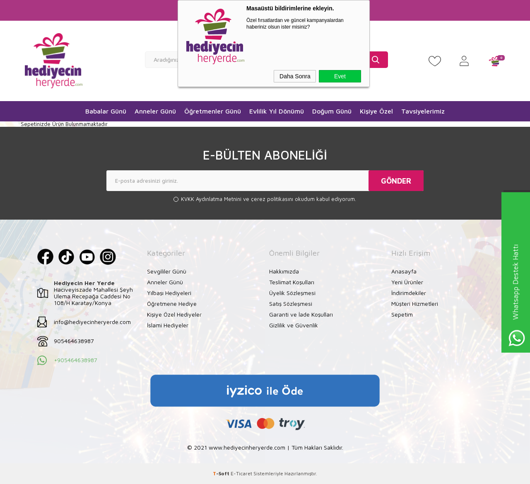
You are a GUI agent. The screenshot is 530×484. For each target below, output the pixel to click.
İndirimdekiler (408, 292)
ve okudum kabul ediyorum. (268, 199)
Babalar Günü (105, 111)
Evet (340, 76)
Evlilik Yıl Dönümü (276, 111)
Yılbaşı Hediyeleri (169, 292)
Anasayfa (404, 270)
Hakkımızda (284, 270)
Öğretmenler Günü (212, 111)
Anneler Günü (155, 111)
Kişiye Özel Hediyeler (174, 313)
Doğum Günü (332, 111)
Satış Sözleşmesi (290, 303)
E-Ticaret (241, 473)
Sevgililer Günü (166, 270)
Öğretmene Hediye (172, 303)
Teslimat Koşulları (291, 281)
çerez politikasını (273, 199)
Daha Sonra (295, 76)
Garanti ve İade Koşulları (301, 313)
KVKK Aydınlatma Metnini (212, 199)
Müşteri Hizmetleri (414, 303)
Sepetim (402, 313)
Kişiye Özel (376, 111)
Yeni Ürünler (407, 281)
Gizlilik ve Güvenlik (293, 324)
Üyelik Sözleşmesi (292, 292)
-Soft (222, 473)
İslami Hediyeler (167, 324)
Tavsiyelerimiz (423, 111)
